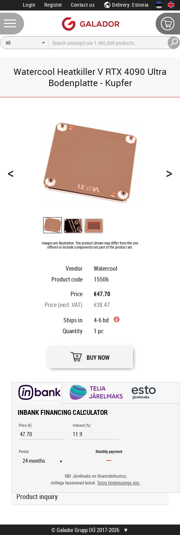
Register (53, 4)
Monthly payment (109, 451)
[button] (90, 355)
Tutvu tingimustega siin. (118, 483)
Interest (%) (81, 425)
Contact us (82, 4)
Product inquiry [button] (37, 496)
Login (29, 4)
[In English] (171, 4)
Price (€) (25, 425)
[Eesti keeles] (159, 4)
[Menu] (12, 23)
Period (23, 451)
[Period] (45, 460)
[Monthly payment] (109, 460)
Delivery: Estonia (126, 4)
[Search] (24, 43)
